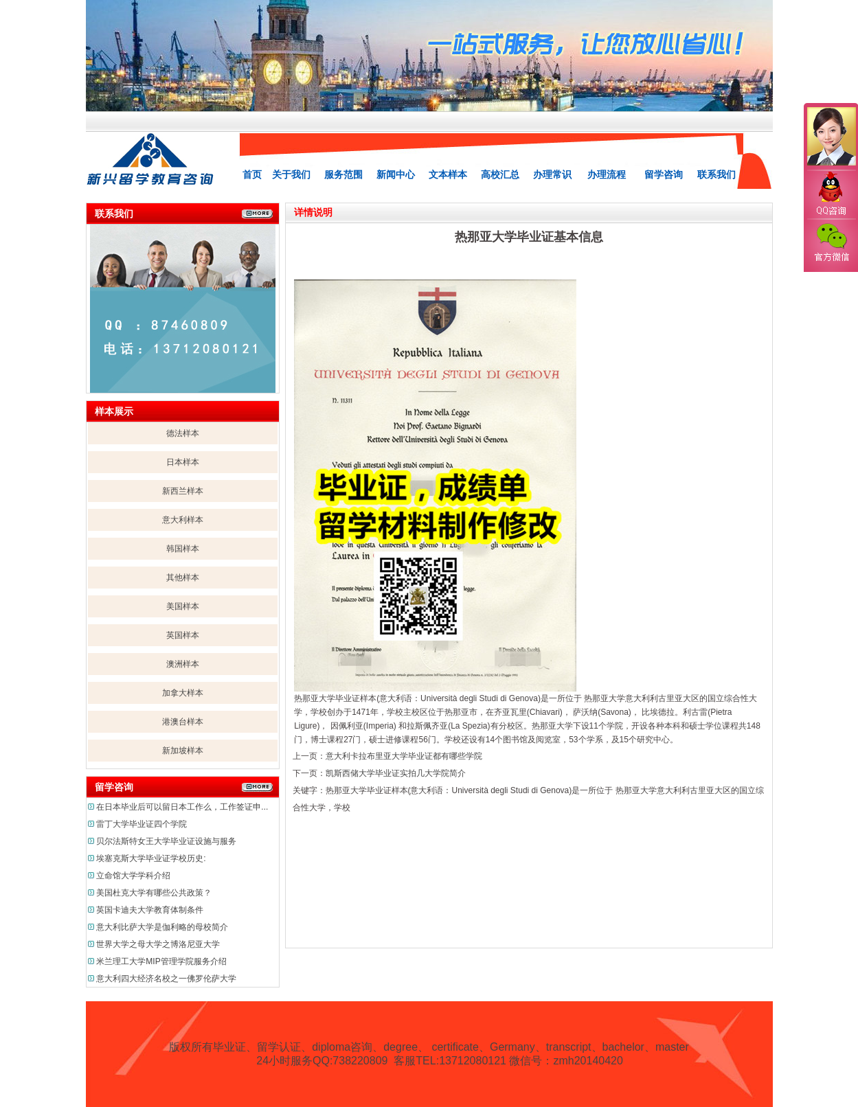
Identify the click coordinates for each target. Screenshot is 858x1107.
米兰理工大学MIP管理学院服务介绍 (161, 961)
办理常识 (552, 175)
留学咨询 (663, 175)
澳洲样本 (182, 664)
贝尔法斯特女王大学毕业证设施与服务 (166, 841)
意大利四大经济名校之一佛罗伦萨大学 (166, 978)
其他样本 (182, 577)
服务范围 (343, 175)
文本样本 (448, 175)
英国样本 (182, 635)
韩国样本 (182, 549)
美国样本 (182, 606)
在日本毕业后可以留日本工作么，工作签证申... (182, 807)
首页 (252, 175)
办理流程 (606, 175)
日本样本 (182, 462)
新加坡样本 (182, 750)
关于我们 (291, 175)
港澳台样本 (182, 722)
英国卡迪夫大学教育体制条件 (149, 910)
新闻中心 (395, 175)
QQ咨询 (830, 195)
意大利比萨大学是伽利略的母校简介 (162, 927)
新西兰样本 (182, 491)
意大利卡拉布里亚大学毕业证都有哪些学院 (404, 756)
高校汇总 (500, 175)
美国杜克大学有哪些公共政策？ (154, 893)
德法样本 (182, 433)
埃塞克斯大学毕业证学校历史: (150, 858)
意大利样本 (182, 520)
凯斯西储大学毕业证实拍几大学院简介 (396, 773)
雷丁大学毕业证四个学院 (141, 824)
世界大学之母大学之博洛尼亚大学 (158, 944)
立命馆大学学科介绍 (133, 875)
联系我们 (716, 175)
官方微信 (830, 243)
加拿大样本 (182, 693)
